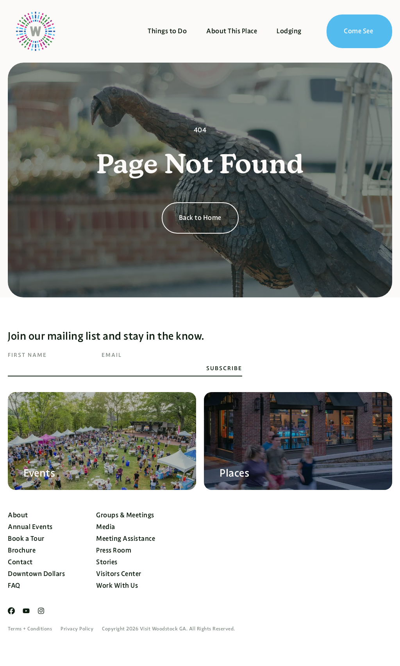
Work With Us (117, 585)
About (18, 515)
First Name (27, 354)
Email (112, 354)
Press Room (113, 550)
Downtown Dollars (36, 574)
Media (105, 527)
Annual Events (30, 527)
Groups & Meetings (125, 515)
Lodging (289, 31)
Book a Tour (26, 539)
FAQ (14, 585)
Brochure (22, 550)
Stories (107, 562)
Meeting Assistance (125, 539)
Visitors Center (118, 574)
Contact (20, 562)
